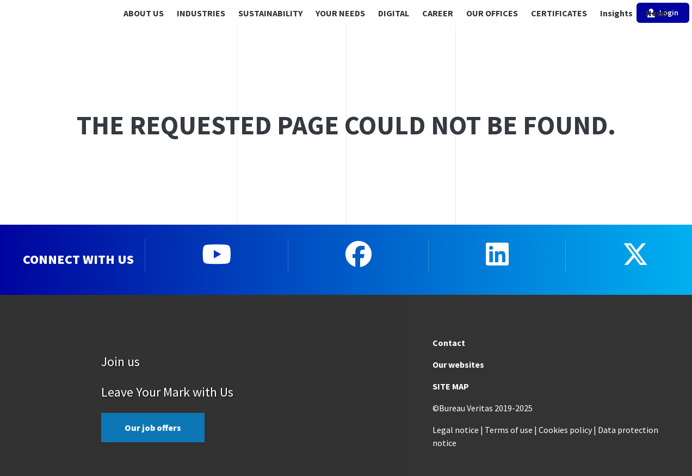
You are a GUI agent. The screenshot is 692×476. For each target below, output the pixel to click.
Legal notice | (457, 429)
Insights (616, 13)
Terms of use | (511, 429)
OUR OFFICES (492, 13)
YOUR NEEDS (340, 13)
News (657, 13)
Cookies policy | (567, 429)
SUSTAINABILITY (270, 13)
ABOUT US (143, 13)
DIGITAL (393, 13)
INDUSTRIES (201, 13)
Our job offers (153, 427)
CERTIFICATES (559, 13)
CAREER (437, 13)
